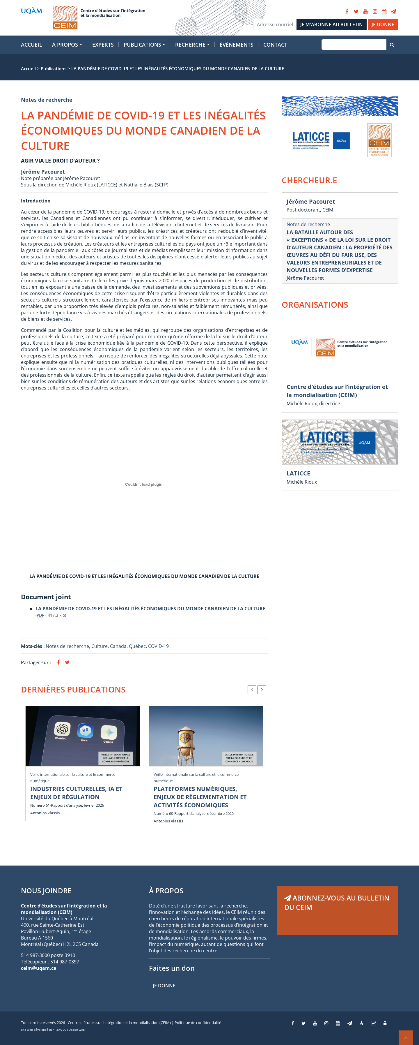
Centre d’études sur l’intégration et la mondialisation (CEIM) (337, 391)
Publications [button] (142, 44)
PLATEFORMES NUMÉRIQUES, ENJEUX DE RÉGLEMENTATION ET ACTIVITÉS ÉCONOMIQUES (200, 797)
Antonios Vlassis (45, 812)
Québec (137, 646)
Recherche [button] (190, 44)
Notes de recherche (46, 99)
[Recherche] (354, 44)
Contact (275, 44)
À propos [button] (65, 44)
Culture (99, 646)
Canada (118, 646)
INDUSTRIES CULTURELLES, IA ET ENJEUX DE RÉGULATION (76, 793)
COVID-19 (158, 646)
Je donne (164, 985)
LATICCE (298, 473)
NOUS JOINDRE (46, 890)
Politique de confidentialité (198, 1022)
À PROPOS (166, 890)
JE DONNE (383, 24)
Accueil (31, 44)
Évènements (236, 44)
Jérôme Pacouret (43, 171)
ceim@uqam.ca (38, 968)
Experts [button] (103, 44)
